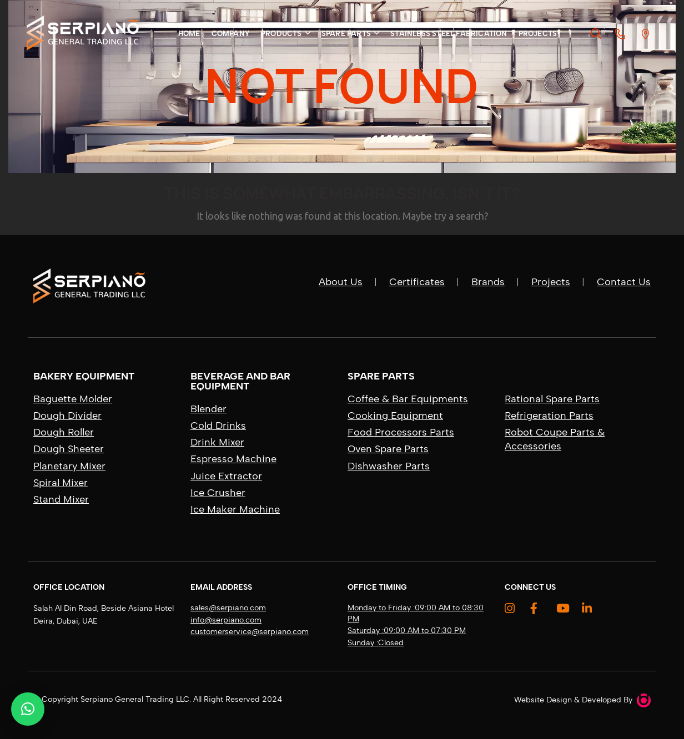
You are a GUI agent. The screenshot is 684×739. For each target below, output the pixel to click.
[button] (27, 709)
